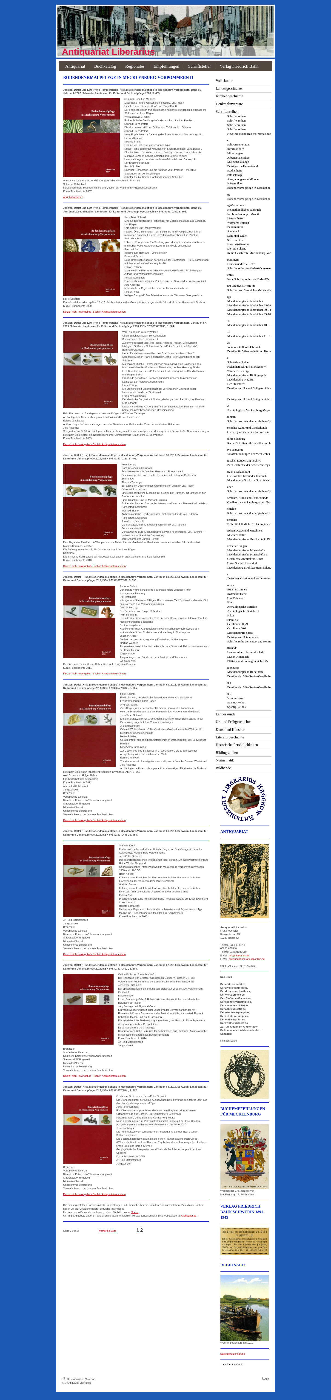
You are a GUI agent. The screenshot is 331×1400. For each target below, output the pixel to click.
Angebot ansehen (73, 197)
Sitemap (90, 1379)
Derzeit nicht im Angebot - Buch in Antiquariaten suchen (94, 311)
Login (265, 1378)
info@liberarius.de (239, 955)
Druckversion (73, 1379)
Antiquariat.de (189, 1215)
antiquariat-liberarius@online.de (247, 959)
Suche (134, 1212)
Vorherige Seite (107, 1230)
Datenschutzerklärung (232, 1353)
